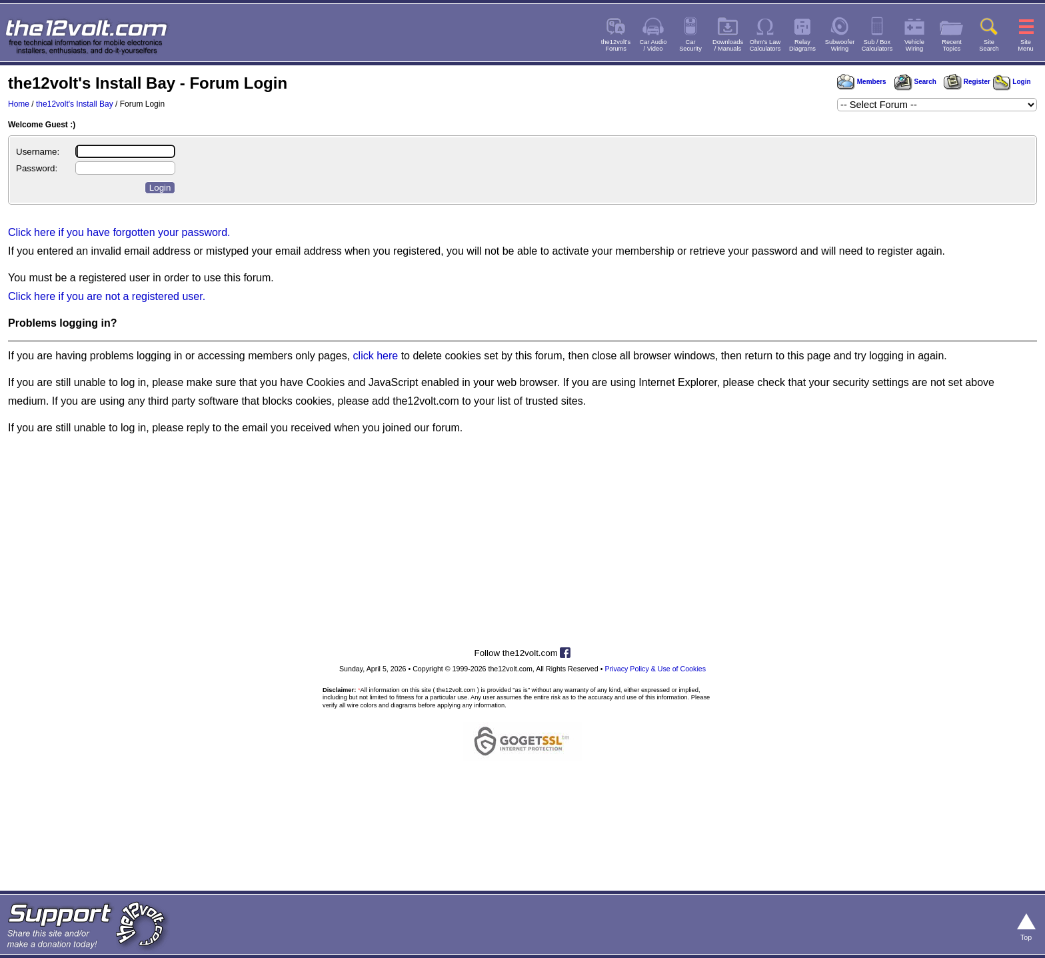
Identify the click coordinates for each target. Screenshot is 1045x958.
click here (376, 355)
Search (915, 81)
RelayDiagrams (802, 45)
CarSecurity (690, 45)
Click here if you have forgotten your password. (119, 232)
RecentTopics (952, 45)
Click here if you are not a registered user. (106, 296)
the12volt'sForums (615, 45)
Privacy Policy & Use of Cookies (655, 669)
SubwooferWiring (840, 45)
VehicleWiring (914, 45)
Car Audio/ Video (653, 45)
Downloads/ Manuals (727, 45)
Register (967, 81)
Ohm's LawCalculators (765, 45)
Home (18, 104)
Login (1012, 81)
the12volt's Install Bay (74, 104)
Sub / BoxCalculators (877, 45)
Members (861, 81)
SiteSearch (989, 45)
